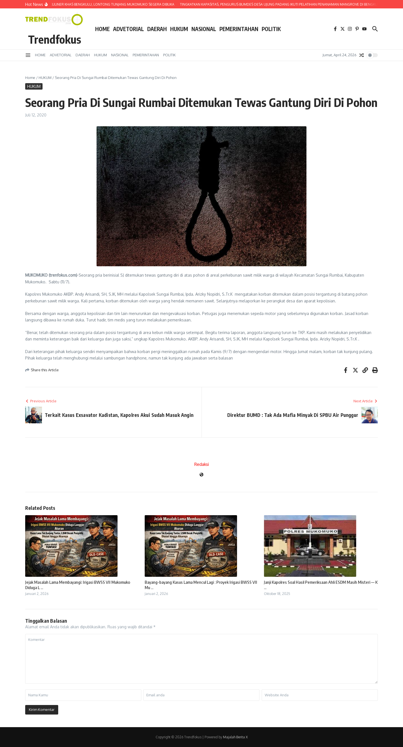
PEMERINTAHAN (238, 28)
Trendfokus (54, 39)
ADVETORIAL (128, 28)
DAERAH (157, 28)
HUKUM (179, 28)
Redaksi (201, 464)
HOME (102, 28)
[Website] (201, 475)
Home (30, 77)
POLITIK (271, 28)
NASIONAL (203, 28)
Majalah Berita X (235, 737)
